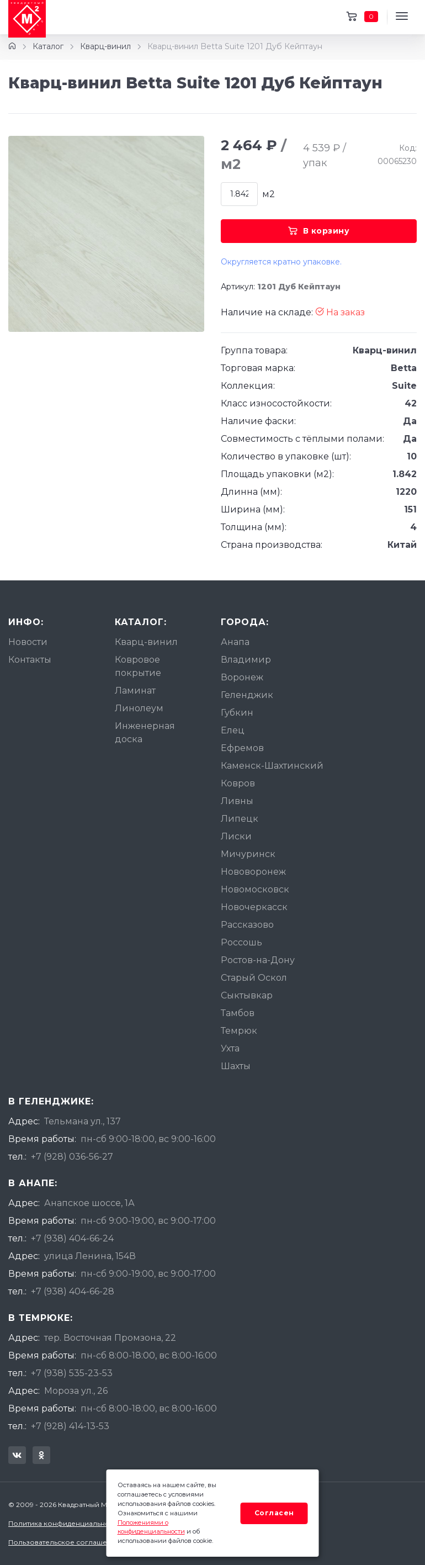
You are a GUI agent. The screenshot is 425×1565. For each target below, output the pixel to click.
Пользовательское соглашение (64, 1542)
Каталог (48, 46)
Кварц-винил (105, 46)
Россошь (241, 942)
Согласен (274, 1513)
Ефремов (242, 748)
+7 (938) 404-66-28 (72, 1291)
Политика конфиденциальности (64, 1523)
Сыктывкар (247, 995)
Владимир (246, 659)
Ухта (230, 1048)
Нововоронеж (253, 871)
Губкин (237, 712)
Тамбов (237, 1013)
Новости (27, 642)
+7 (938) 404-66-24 (72, 1238)
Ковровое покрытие (138, 666)
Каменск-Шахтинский (272, 765)
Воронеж (242, 677)
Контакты (29, 659)
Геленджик (247, 695)
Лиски (236, 836)
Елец (233, 730)
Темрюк (239, 1030)
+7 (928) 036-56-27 (72, 1156)
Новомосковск (255, 889)
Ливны (237, 801)
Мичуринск (248, 854)
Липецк (239, 818)
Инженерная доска (145, 732)
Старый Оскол (254, 977)
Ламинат (135, 690)
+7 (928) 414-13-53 (70, 1426)
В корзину (318, 231)
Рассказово (247, 924)
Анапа (235, 642)
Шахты (236, 1066)
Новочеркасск (254, 907)
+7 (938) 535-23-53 (72, 1373)
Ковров (238, 783)
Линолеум (139, 708)
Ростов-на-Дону (258, 960)
